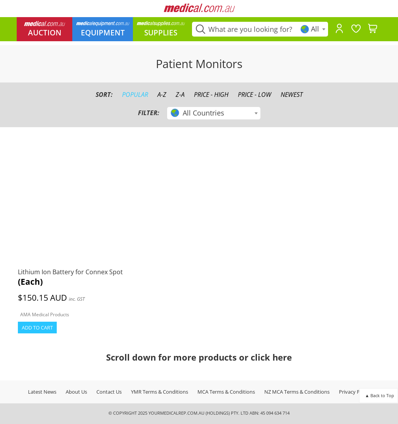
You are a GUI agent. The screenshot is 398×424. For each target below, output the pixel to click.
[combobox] (313, 29)
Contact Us (109, 391)
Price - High (211, 94)
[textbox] (313, 29)
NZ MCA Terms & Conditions (297, 391)
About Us (76, 391)
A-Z (161, 94)
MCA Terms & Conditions (226, 391)
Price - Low (254, 94)
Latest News (42, 391)
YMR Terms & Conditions (159, 391)
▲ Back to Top (379, 395)
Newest (292, 94)
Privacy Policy (354, 391)
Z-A (180, 94)
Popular (135, 94)
